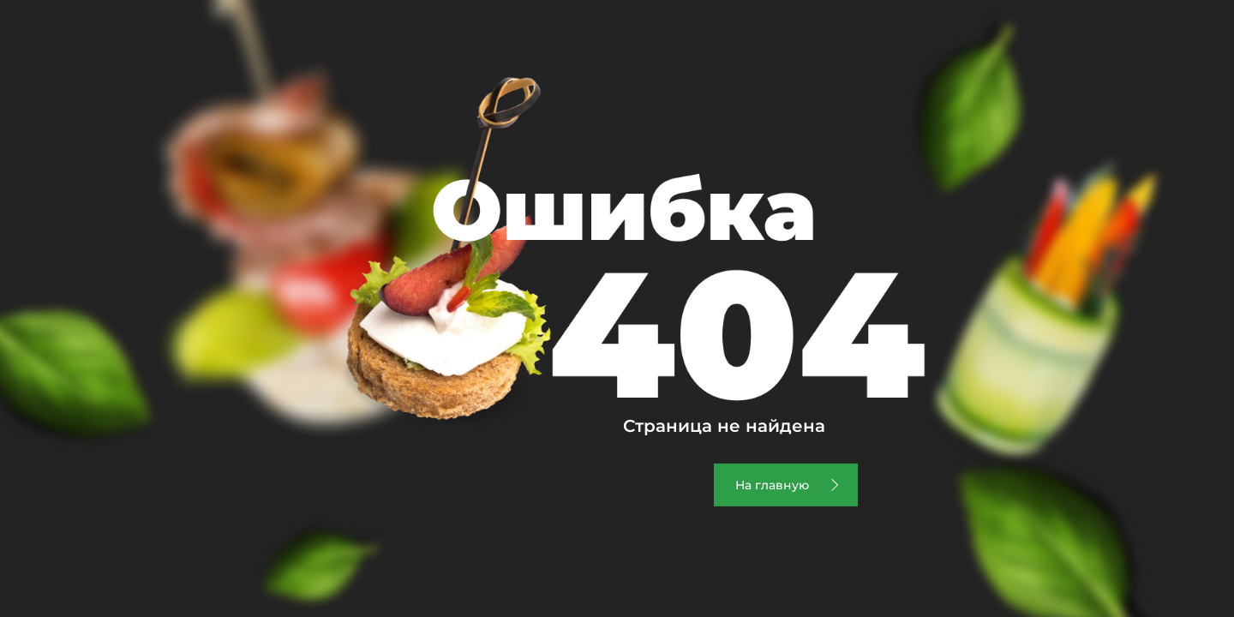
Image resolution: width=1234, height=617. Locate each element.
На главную (772, 485)
